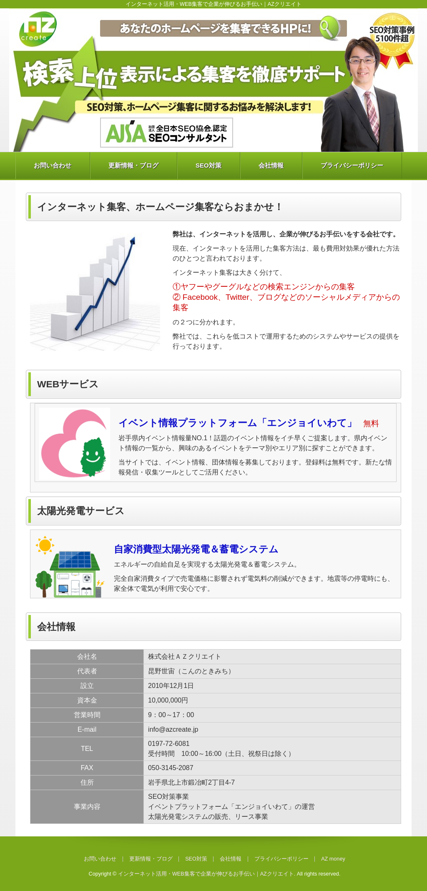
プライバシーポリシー (352, 165)
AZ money (333, 859)
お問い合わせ (52, 165)
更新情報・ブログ (133, 165)
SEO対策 (208, 165)
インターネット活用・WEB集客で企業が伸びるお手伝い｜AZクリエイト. (206, 874)
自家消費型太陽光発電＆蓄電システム (196, 549)
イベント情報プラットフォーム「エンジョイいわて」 (237, 422)
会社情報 (271, 165)
